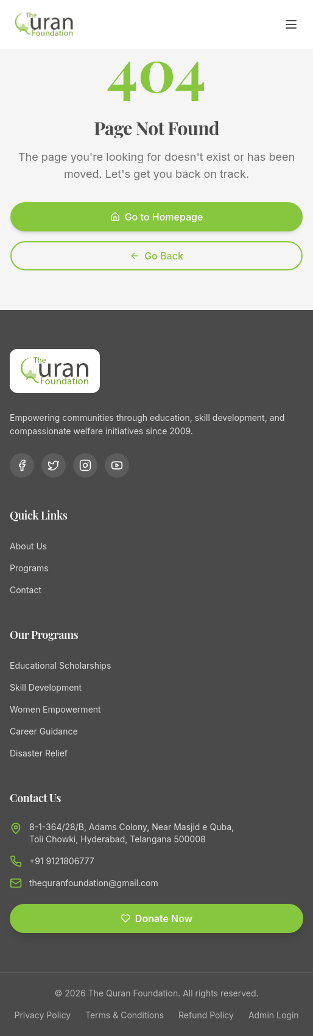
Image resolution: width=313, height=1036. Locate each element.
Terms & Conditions (124, 1015)
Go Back (156, 256)
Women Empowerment (55, 709)
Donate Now (156, 918)
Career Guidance (44, 731)
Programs (29, 568)
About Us (28, 546)
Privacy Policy (42, 1015)
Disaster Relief (39, 753)
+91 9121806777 (61, 861)
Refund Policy (206, 1015)
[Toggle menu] (291, 24)
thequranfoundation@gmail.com (93, 883)
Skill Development (46, 687)
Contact (25, 590)
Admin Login (273, 1015)
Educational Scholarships (60, 665)
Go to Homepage (156, 217)
